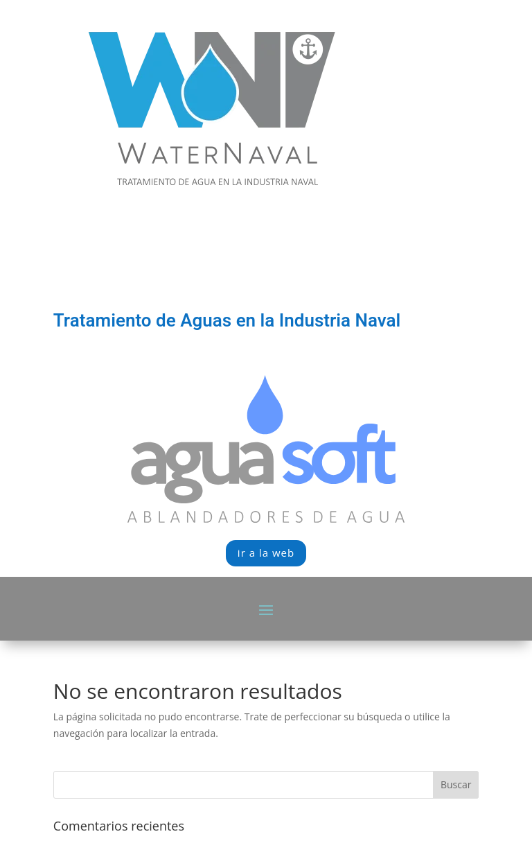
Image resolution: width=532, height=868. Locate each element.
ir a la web (266, 552)
